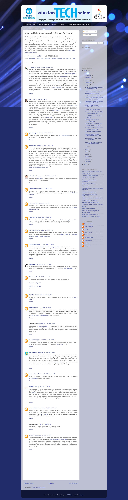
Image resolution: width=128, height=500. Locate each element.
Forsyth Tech (85, 186)
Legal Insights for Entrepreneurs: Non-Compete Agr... (94, 87)
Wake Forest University (88, 208)
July (87, 146)
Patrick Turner (88, 240)
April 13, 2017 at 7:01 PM (40, 99)
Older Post (73, 483)
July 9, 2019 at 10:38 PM (45, 217)
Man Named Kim (88, 237)
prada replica (63, 76)
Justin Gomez (88, 232)
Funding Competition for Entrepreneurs (91, 120)
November (89, 77)
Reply (31, 93)
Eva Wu (86, 229)
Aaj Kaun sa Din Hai (35, 286)
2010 (85, 164)
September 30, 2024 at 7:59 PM (46, 352)
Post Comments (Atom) (38, 487)
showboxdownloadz (64, 135)
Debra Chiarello (88, 226)
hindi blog (32, 277)
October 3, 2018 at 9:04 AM (44, 188)
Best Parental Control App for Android (50, 247)
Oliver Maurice (33, 176)
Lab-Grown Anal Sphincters (92, 109)
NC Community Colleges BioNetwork (92, 198)
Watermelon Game (43, 326)
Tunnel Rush (59, 344)
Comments (87, 34)
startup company (70, 58)
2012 (85, 70)
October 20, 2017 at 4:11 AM (45, 145)
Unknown (32, 203)
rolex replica (73, 105)
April (87, 154)
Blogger (82, 495)
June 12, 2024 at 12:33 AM (47, 340)
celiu (30, 99)
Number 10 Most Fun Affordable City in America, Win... (94, 112)
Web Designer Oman (70, 268)
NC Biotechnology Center (89, 192)
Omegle (34, 392)
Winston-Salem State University (91, 216)
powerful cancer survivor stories (58, 439)
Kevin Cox (87, 235)
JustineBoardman (34, 408)
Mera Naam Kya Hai (35, 283)
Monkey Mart (58, 362)
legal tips (47, 58)
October (88, 80)
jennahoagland (33, 133)
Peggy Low (87, 243)
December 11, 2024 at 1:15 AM (46, 374)
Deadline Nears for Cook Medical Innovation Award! (93, 135)
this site (39, 178)
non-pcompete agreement (57, 58)
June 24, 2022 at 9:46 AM (43, 277)
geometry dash (33, 378)
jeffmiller (32, 435)
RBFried (69, 495)
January (88, 161)
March (87, 156)
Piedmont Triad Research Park (90, 202)
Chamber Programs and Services (79, 24)
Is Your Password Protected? (93, 131)
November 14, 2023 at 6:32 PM (46, 323)
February (88, 159)
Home (51, 483)
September (89, 82)
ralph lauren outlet (70, 73)
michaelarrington (34, 340)
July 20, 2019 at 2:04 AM (47, 244)
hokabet (31, 295)
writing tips (32, 145)
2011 (85, 73)
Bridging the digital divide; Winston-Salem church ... (93, 94)
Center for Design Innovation (90, 175)
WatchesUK (32, 67)
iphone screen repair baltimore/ (40, 315)
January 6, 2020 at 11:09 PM (45, 264)
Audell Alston (33, 374)
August (88, 85)
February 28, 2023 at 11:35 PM (42, 307)
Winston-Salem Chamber (47, 24)
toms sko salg (57, 87)
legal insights (40, 58)
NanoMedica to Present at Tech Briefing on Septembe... (94, 102)
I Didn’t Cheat (44, 414)
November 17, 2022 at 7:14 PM (43, 295)
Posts (85, 31)
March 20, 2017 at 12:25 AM (45, 67)
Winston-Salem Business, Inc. (90, 214)
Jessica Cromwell (34, 230)
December (89, 75)
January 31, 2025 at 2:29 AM (48, 408)
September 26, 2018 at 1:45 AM (47, 176)
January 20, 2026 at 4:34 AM (43, 435)
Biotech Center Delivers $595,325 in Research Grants (94, 106)
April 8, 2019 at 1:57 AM (42, 203)
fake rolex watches (57, 110)
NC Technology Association (89, 200)
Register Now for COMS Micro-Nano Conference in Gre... (93, 124)
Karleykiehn (32, 352)
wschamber (87, 246)
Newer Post (29, 483)
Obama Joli (32, 264)
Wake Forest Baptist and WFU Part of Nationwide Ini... (93, 142)
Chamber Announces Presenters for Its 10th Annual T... (94, 98)
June (87, 149)
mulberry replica (55, 82)
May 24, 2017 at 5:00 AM (46, 133)
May (87, 151)
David (31, 307)
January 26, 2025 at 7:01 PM (42, 386)
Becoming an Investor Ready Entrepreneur (93, 138)
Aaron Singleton (88, 224)
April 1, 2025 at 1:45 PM (44, 424)
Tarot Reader (33, 217)
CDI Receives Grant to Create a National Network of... (94, 128)
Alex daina (32, 188)
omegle (31, 386)
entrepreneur (32, 58)
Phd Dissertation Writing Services (38, 167)
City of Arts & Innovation (88, 178)
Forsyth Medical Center (88, 184)
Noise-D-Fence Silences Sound (94, 91)
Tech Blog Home (30, 24)
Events (62, 24)
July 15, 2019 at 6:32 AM (47, 230)
